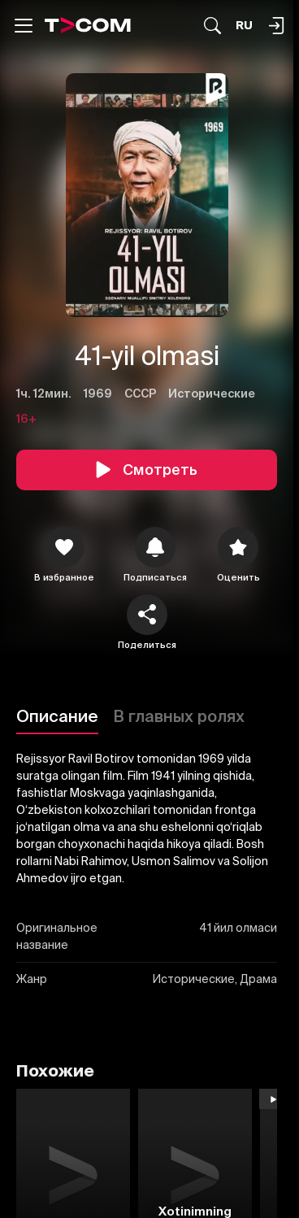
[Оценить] (238, 547)
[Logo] (88, 25)
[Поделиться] (147, 614)
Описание (57, 716)
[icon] (64, 547)
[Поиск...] (212, 25)
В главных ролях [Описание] (179, 716)
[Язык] (244, 25)
